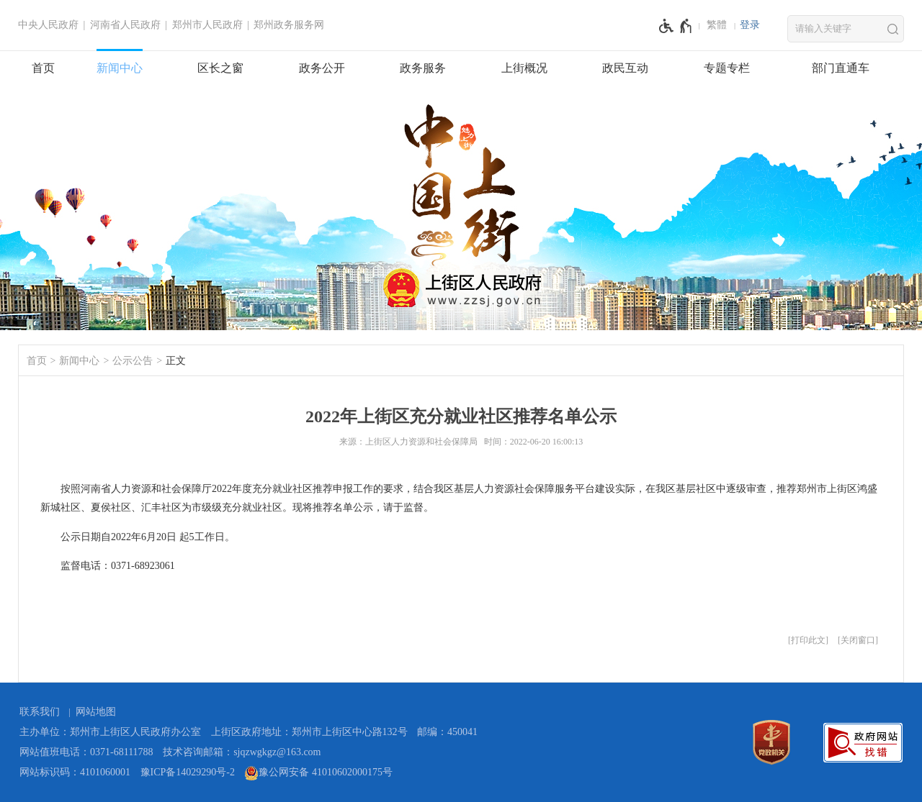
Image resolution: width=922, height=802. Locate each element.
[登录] (750, 25)
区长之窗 (220, 68)
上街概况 (524, 68)
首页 (43, 68)
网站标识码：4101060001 (74, 772)
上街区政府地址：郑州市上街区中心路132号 (309, 731)
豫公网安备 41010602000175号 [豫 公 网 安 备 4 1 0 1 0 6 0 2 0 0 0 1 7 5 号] (318, 773)
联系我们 (39, 711)
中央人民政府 (48, 24)
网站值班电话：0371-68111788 (86, 752)
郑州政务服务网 (289, 24)
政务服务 (423, 68)
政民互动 (625, 68)
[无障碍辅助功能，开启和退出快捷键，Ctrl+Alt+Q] (676, 26)
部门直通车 (840, 68)
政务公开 (322, 68)
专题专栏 (727, 68)
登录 (750, 24)
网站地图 (96, 711)
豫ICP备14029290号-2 (187, 772)
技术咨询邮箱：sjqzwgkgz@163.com (242, 752)
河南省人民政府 (125, 24)
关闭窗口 (858, 640)
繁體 (717, 24)
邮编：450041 (447, 731)
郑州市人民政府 (207, 24)
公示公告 (132, 360)
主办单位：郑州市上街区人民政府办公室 (110, 731)
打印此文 (808, 640)
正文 (176, 360)
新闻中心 (120, 68)
